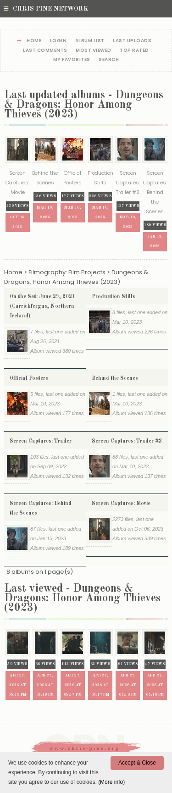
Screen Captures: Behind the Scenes (41, 508)
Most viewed (93, 51)
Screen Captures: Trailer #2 (127, 441)
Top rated (134, 51)
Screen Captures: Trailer (41, 441)
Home (34, 41)
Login (58, 41)
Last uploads (132, 41)
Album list (90, 41)
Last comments (45, 51)
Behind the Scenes (115, 378)
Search (109, 60)
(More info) (111, 782)
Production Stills (113, 296)
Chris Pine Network (46, 9)
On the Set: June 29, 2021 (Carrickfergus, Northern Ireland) (42, 306)
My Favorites (71, 60)
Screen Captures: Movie (121, 503)
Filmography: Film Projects (66, 272)
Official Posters (29, 378)
